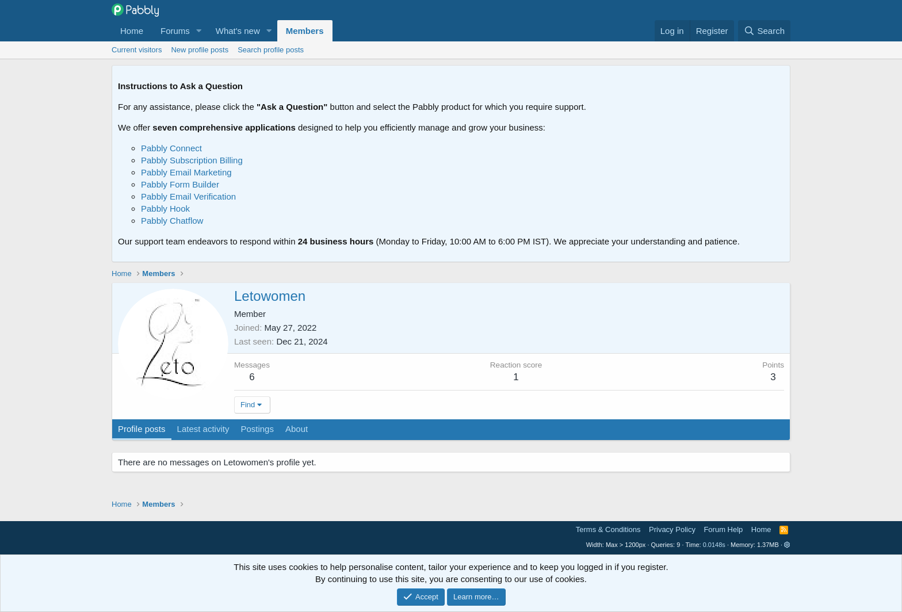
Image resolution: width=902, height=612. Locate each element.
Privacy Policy (672, 529)
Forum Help (723, 529)
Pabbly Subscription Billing (192, 160)
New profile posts (199, 49)
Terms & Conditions (608, 529)
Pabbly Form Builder (180, 184)
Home (131, 31)
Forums (175, 31)
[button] (199, 30)
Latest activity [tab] (203, 429)
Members (305, 31)
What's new (238, 31)
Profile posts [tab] (142, 429)
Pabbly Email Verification (188, 196)
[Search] (764, 30)
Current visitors (137, 49)
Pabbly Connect (171, 148)
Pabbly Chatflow (172, 220)
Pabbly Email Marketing (186, 172)
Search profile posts (271, 49)
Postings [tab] (257, 429)
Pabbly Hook (165, 208)
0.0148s (714, 544)
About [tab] (296, 429)
